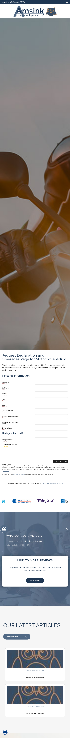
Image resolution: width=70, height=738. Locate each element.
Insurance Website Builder (53, 483)
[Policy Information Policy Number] (51, 439)
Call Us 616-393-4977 (13, 2)
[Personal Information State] (51, 405)
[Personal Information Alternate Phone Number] (51, 422)
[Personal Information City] (51, 399)
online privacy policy (19, 474)
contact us (6, 471)
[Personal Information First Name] (51, 382)
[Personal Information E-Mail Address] (51, 428)
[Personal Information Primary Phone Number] (51, 416)
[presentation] (20, 451)
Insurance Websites (14, 483)
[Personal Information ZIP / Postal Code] (51, 410)
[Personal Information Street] (51, 393)
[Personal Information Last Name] (51, 388)
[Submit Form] (60, 461)
